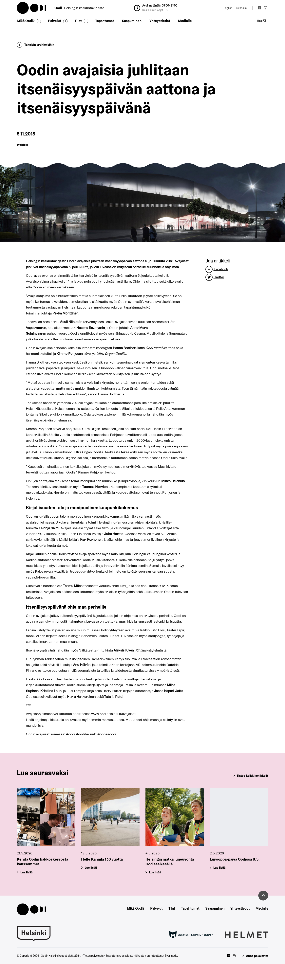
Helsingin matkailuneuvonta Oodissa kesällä (169, 862)
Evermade (171, 955)
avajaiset (22, 145)
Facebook (216, 269)
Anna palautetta (257, 956)
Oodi (32, 8)
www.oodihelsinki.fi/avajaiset (113, 713)
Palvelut (54, 20)
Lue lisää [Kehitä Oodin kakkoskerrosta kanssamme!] (26, 872)
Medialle (185, 20)
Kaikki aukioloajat (155, 10)
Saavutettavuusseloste (119, 955)
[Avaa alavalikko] (37, 21)
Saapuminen (132, 20)
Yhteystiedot (159, 20)
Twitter (214, 277)
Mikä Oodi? (26, 20)
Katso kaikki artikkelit (252, 776)
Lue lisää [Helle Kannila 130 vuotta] (91, 868)
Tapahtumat (104, 20)
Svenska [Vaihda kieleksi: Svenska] (241, 8)
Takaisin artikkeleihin (35, 45)
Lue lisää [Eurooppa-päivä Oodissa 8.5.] (219, 868)
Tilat (78, 20)
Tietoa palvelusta (93, 955)
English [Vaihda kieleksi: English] (227, 8)
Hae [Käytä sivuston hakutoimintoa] (262, 21)
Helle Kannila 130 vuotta (102, 859)
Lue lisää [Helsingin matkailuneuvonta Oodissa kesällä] (155, 872)
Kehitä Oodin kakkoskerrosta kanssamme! (42, 862)
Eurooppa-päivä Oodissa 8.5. (235, 859)
